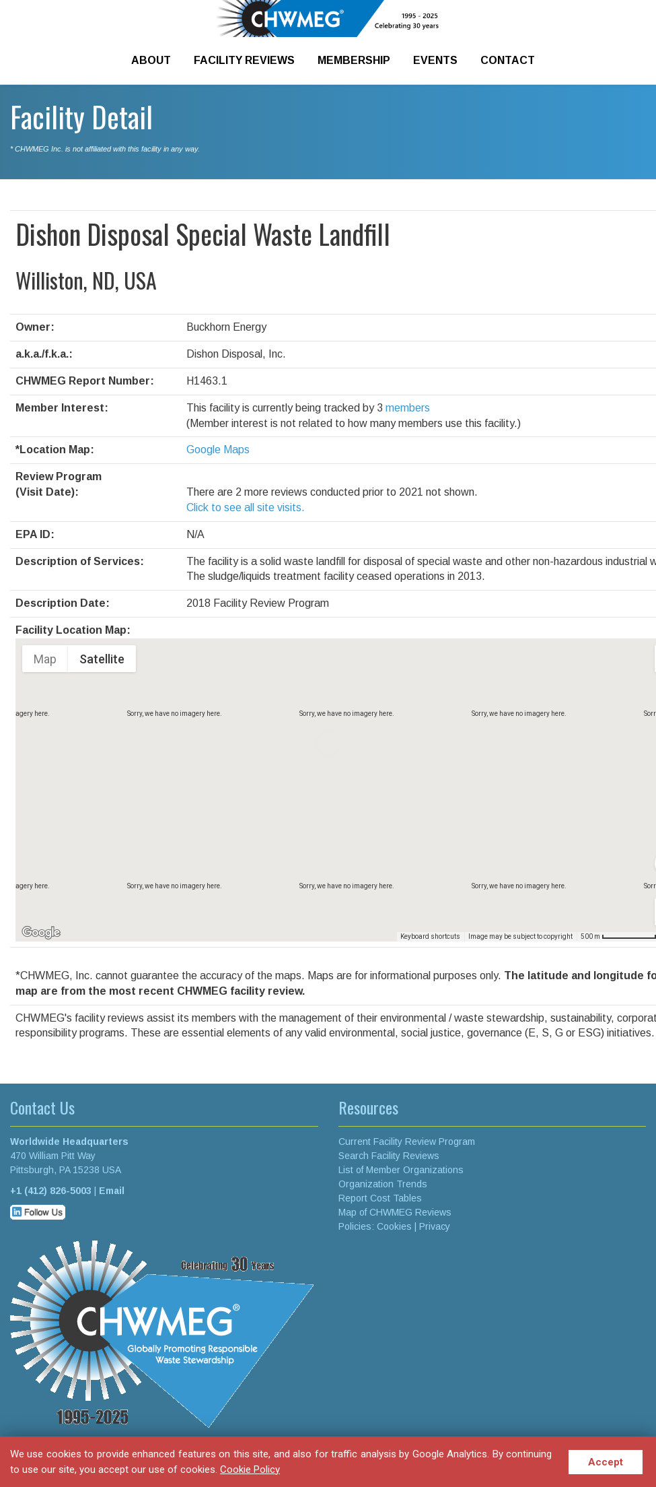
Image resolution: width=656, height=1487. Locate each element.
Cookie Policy (250, 1469)
